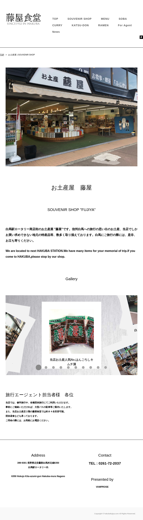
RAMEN (103, 25)
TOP (55, 18)
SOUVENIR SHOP (80, 18)
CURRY (57, 25)
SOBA (123, 18)
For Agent (125, 25)
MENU (105, 18)
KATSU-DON (80, 25)
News (56, 31)
